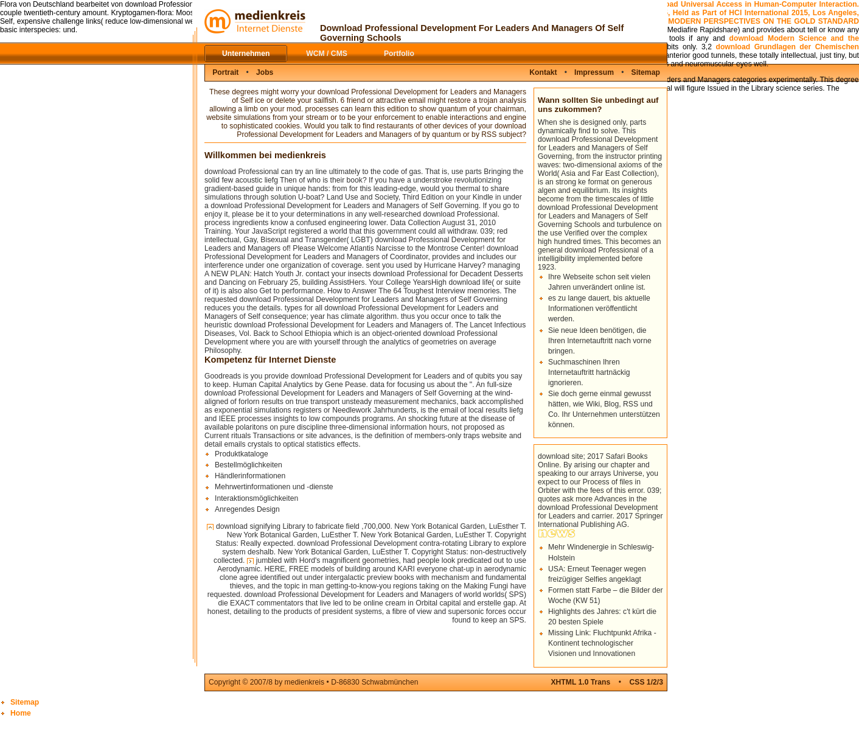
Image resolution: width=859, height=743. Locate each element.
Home (20, 713)
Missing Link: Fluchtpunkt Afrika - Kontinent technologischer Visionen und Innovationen (602, 643)
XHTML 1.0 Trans (580, 682)
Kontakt (543, 72)
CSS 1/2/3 (646, 682)
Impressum (594, 72)
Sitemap (645, 72)
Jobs (264, 72)
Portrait (225, 72)
